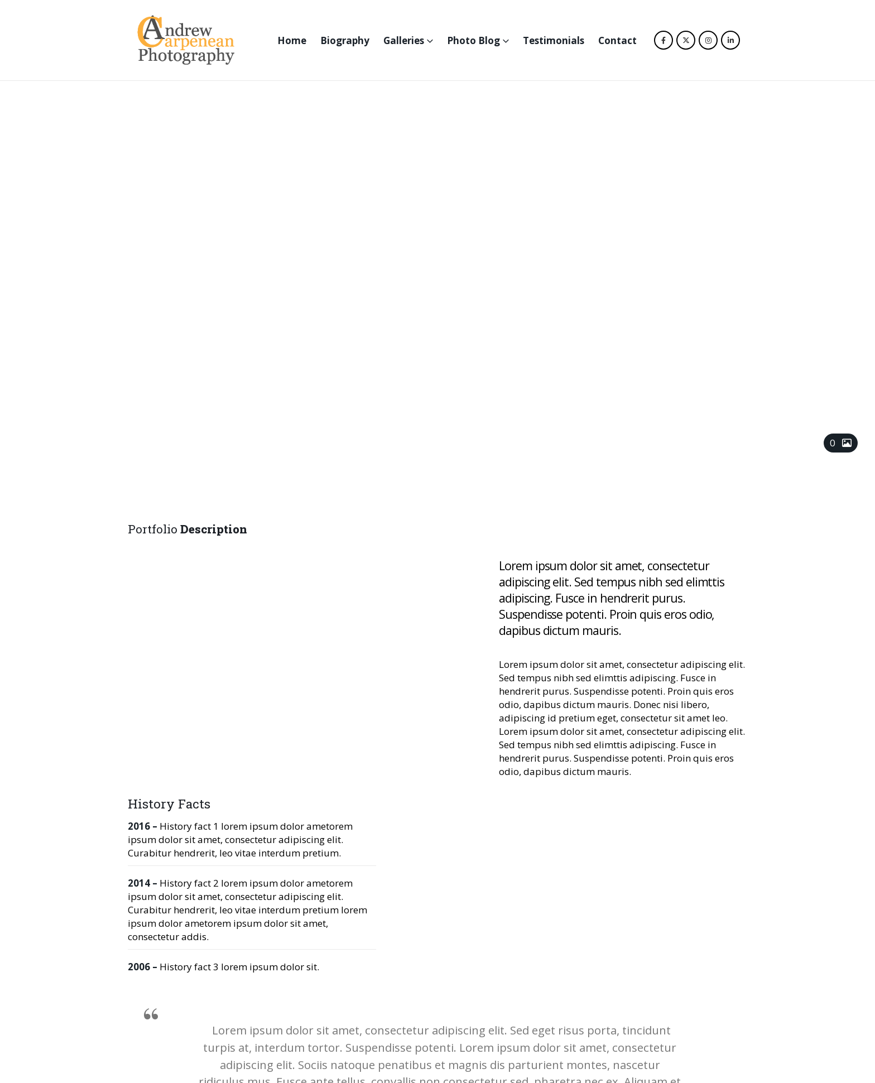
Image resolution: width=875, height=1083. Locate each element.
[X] (685, 40)
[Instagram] (708, 40)
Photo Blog (473, 40)
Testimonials (553, 40)
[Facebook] (663, 40)
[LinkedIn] (730, 40)
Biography (344, 40)
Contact (617, 40)
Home (291, 40)
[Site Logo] (185, 40)
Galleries (403, 40)
